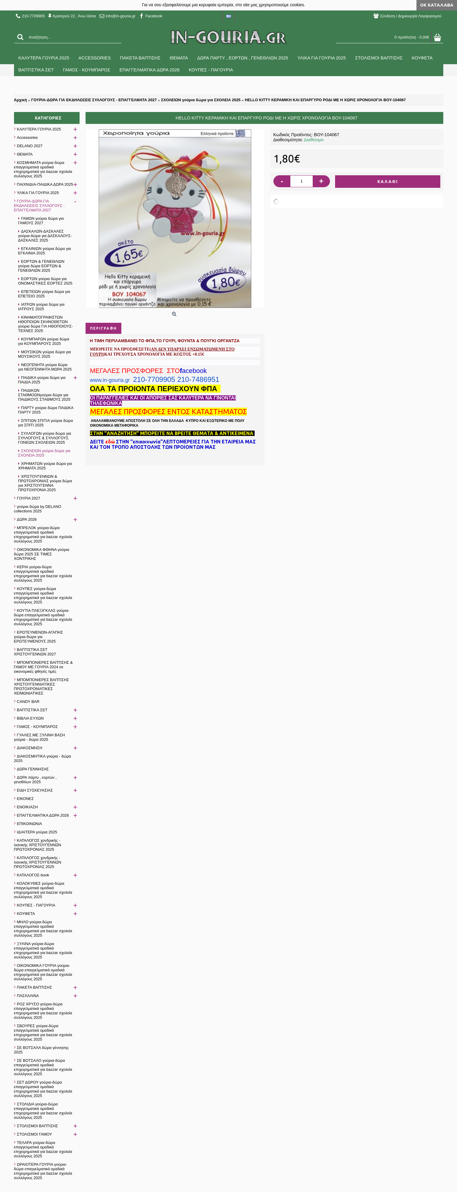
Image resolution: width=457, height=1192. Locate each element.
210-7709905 (154, 379)
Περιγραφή (103, 328)
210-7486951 (198, 379)
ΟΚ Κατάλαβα (436, 4)
